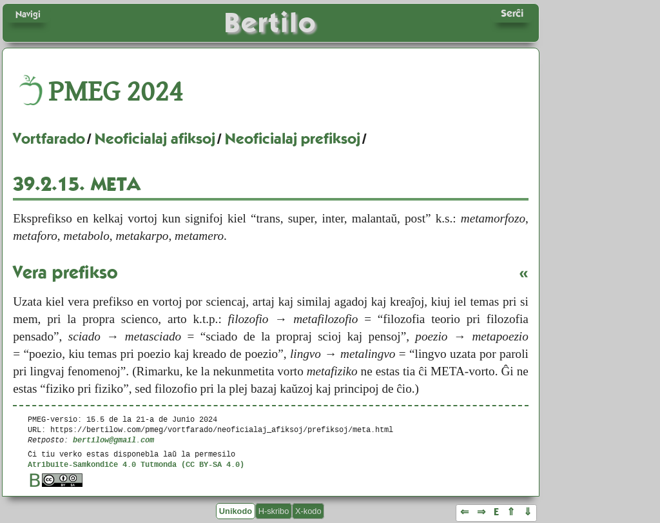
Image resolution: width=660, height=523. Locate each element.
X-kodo (308, 511)
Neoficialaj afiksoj (155, 139)
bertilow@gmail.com (113, 439)
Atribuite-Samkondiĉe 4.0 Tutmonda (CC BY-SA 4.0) (136, 464)
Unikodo (235, 511)
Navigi (28, 14)
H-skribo (273, 511)
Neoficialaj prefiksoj (292, 139)
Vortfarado (49, 139)
